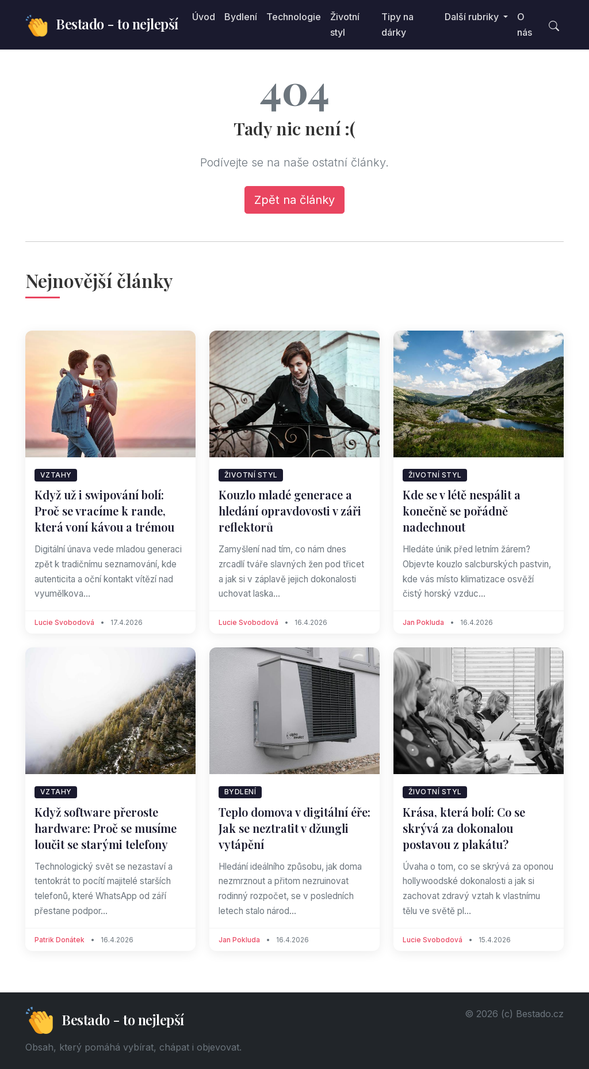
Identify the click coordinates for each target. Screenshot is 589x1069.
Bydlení (240, 16)
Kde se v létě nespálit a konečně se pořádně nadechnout (462, 510)
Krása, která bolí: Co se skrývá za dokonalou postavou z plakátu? (464, 828)
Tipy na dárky (397, 24)
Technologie (293, 16)
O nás (524, 24)
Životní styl (344, 24)
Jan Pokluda (423, 622)
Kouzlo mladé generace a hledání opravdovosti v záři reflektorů (290, 510)
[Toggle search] (554, 24)
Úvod (203, 16)
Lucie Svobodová (64, 622)
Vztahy (56, 475)
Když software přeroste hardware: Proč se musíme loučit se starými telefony (106, 828)
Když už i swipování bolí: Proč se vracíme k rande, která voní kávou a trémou (104, 510)
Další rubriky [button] (473, 16)
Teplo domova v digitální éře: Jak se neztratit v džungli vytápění (294, 828)
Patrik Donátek (60, 939)
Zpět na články (294, 200)
